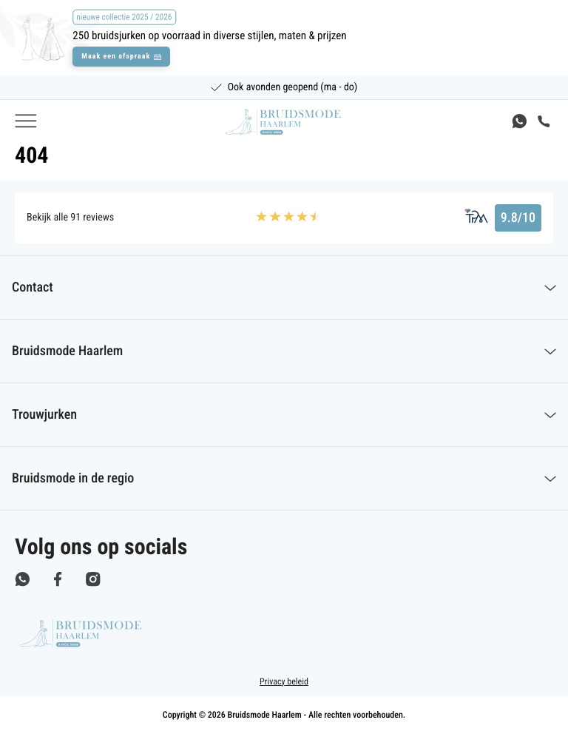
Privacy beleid (284, 681)
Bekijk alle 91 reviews (70, 217)
